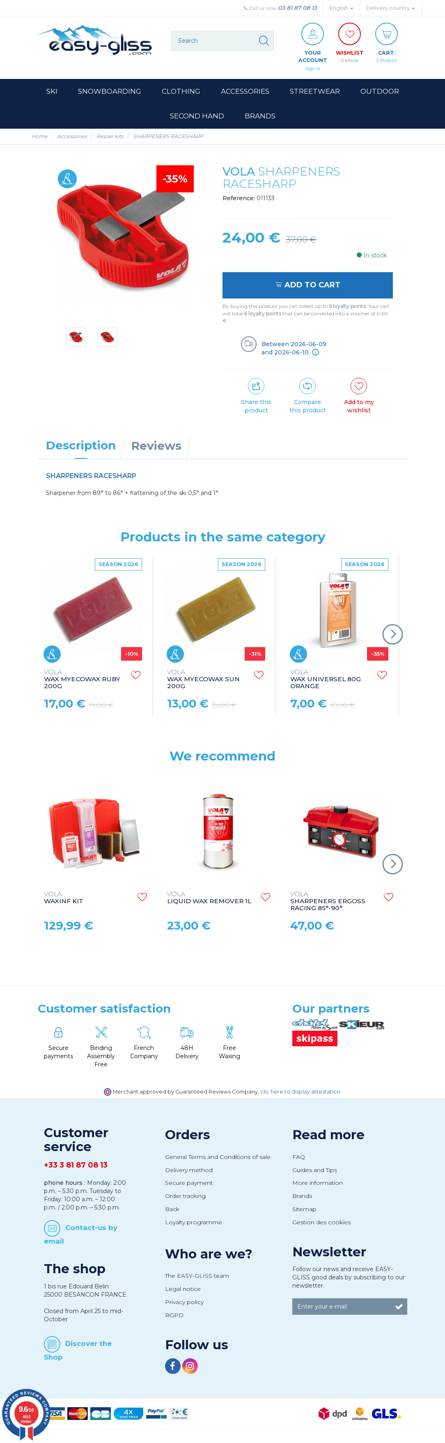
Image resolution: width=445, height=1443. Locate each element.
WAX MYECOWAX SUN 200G (203, 681)
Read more (328, 1136)
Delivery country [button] (390, 8)
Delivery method (189, 1171)
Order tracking (185, 1197)
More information (317, 1184)
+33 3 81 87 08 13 (76, 1166)
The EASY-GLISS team (197, 1277)
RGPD (174, 1316)
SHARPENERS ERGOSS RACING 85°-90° (327, 903)
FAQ (298, 1158)
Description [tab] (81, 446)
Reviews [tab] (156, 447)
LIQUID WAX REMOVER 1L (209, 899)
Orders (187, 1136)
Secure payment (189, 1184)
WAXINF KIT (63, 899)
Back (172, 1210)
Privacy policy (184, 1303)
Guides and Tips (314, 1171)
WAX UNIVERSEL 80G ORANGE (325, 681)
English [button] (341, 8)
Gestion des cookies (321, 1224)
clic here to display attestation (300, 1093)
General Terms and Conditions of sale (218, 1158)
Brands (302, 1197)
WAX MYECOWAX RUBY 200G (82, 681)
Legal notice (183, 1290)
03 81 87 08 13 (297, 8)
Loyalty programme (193, 1224)
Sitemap (304, 1210)
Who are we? (208, 1255)
